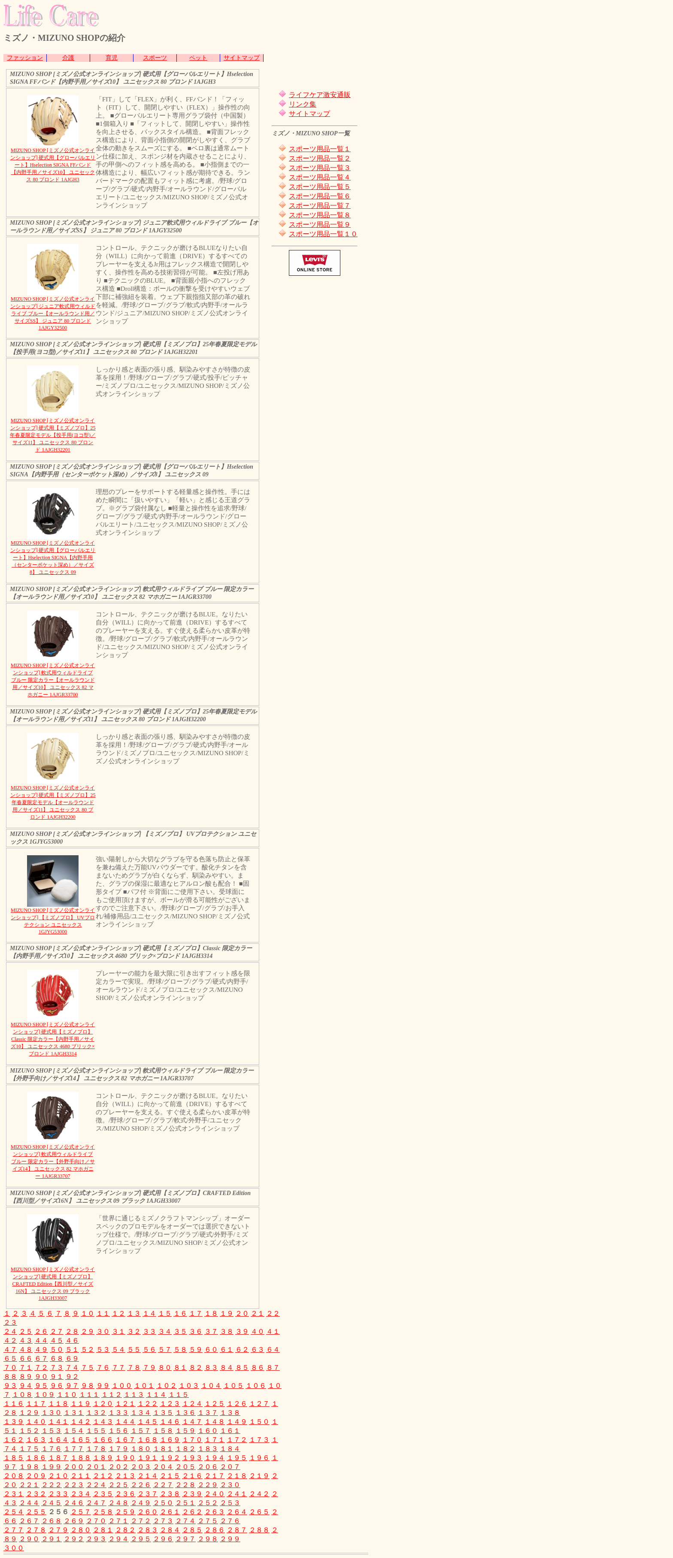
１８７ (58, 1457)
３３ (149, 1331)
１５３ (51, 1430)
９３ (10, 1385)
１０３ (189, 1385)
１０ (87, 1313)
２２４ (96, 1484)
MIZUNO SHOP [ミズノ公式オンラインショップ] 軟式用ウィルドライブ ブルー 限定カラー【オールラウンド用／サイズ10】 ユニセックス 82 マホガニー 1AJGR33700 (53, 680)
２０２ (118, 1466)
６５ (10, 1358)
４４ (41, 1340)
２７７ (13, 1530)
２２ (273, 1313)
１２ (118, 1313)
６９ (72, 1358)
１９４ (214, 1457)
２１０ (58, 1475)
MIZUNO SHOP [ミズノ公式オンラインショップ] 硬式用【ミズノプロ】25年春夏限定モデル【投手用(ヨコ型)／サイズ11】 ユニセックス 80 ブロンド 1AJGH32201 (53, 435)
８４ (226, 1367)
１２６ (237, 1403)
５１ (72, 1349)
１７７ (74, 1448)
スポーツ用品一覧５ (320, 186)
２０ (242, 1313)
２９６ (163, 1539)
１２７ (259, 1403)
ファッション (25, 58)
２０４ (163, 1466)
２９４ (118, 1539)
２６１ (170, 1511)
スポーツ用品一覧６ (320, 196)
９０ (41, 1376)
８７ (273, 1367)
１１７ (36, 1403)
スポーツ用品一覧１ (320, 148)
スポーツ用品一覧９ (320, 224)
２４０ (214, 1493)
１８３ (207, 1448)
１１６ (13, 1403)
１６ (180, 1313)
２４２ (259, 1493)
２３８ (170, 1493)
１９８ (29, 1466)
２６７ (29, 1520)
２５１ (185, 1502)
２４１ (237, 1493)
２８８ (259, 1530)
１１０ (67, 1394)
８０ (165, 1367)
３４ (165, 1331)
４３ (26, 1340)
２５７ (80, 1511)
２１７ (214, 1475)
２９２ (74, 1539)
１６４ (58, 1439)
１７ (196, 1313)
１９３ (192, 1457)
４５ (57, 1340)
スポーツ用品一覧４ (320, 177)
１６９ (170, 1439)
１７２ (237, 1439)
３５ (180, 1331)
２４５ (51, 1502)
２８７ (237, 1530)
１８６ (36, 1457)
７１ (26, 1367)
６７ (41, 1358)
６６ (26, 1358)
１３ (134, 1313)
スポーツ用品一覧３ (320, 167)
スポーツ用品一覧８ (320, 215)
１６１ (230, 1430)
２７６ (230, 1520)
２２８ (185, 1484)
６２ (242, 1349)
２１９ (259, 1475)
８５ (242, 1367)
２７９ (58, 1530)
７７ (118, 1367)
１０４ (211, 1385)
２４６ (74, 1502)
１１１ (89, 1394)
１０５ (233, 1385)
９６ (57, 1385)
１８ (211, 1313)
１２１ (125, 1403)
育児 (112, 58)
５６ (149, 1349)
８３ (211, 1367)
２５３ (230, 1502)
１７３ (259, 1439)
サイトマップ (242, 58)
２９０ (29, 1539)
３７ (211, 1331)
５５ (134, 1349)
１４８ (214, 1421)
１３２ (96, 1412)
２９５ (140, 1539)
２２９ (207, 1484)
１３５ (163, 1412)
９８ (87, 1385)
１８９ (103, 1457)
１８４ (230, 1448)
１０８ (22, 1394)
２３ (10, 1322)
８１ (180, 1367)
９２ (72, 1376)
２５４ (13, 1511)
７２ (41, 1367)
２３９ (192, 1493)
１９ (226, 1313)
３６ (196, 1331)
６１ (226, 1349)
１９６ (259, 1457)
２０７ (230, 1466)
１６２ (13, 1439)
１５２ (29, 1430)
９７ (72, 1385)
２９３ (96, 1539)
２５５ (36, 1511)
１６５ (80, 1439)
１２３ (170, 1403)
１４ (149, 1313)
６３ (257, 1349)
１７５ (29, 1448)
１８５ (13, 1457)
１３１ (74, 1412)
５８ (180, 1349)
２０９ (36, 1475)
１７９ (118, 1448)
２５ (26, 1331)
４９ (41, 1349)
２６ (41, 1331)
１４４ (125, 1421)
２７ (57, 1331)
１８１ (163, 1448)
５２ (87, 1349)
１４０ (36, 1421)
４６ (72, 1340)
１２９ (29, 1412)
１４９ (237, 1421)
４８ (26, 1349)
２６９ (74, 1520)
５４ (118, 1349)
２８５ (192, 1530)
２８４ (170, 1530)
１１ (103, 1313)
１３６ (185, 1412)
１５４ (74, 1430)
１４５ (147, 1421)
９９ (103, 1385)
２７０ (96, 1520)
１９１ (147, 1457)
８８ (10, 1376)
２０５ (185, 1466)
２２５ (118, 1484)
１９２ (170, 1457)
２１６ (192, 1475)
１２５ (214, 1403)
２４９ (140, 1502)
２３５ (103, 1493)
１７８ (96, 1448)
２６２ (192, 1511)
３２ (134, 1331)
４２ (10, 1340)
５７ (165, 1349)
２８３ (147, 1530)
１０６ (256, 1385)
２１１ (80, 1475)
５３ (103, 1349)
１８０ (140, 1448)
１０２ (166, 1385)
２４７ (96, 1502)
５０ (57, 1349)
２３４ (80, 1493)
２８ (72, 1331)
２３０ (230, 1484)
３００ (13, 1548)
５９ (196, 1349)
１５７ (140, 1430)
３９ (242, 1331)
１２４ (192, 1403)
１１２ (111, 1394)
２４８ (118, 1502)
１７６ (51, 1448)
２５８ (103, 1511)
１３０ (51, 1412)
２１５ (170, 1475)
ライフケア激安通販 (320, 94)
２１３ (125, 1475)
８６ (257, 1367)
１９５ (237, 1457)
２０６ (207, 1466)
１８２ (185, 1448)
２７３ (163, 1520)
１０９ (44, 1394)
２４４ (29, 1502)
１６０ (207, 1430)
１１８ (58, 1403)
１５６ (118, 1430)
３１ (118, 1331)
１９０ (125, 1457)
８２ (196, 1367)
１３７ (207, 1412)
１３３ (118, 1412)
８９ (26, 1376)
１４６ (170, 1421)
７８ (134, 1367)
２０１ (96, 1466)
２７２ (140, 1520)
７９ (149, 1367)
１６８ (147, 1439)
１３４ (140, 1412)
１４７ (192, 1421)
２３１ (13, 1493)
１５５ (96, 1430)
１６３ (36, 1439)
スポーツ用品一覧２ (320, 158)
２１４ (147, 1475)
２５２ (207, 1502)
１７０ (192, 1439)
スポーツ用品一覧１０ (323, 234)
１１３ (134, 1394)
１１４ (156, 1394)
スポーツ (155, 58)
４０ (257, 1331)
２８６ (214, 1530)
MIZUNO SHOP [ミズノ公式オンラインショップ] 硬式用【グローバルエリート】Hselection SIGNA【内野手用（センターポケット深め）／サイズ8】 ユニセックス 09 (53, 557)
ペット (198, 58)
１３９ (13, 1421)
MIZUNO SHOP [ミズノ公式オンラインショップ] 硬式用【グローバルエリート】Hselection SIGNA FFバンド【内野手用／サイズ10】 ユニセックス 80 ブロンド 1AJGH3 (53, 165)
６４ (273, 1349)
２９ (87, 1331)
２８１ (103, 1530)
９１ (57, 1376)
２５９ (125, 1511)
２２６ (140, 1484)
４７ (10, 1349)
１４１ (58, 1421)
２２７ (163, 1484)
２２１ (29, 1484)
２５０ (163, 1502)
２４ (10, 1331)
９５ (41, 1385)
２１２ (103, 1475)
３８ (226, 1331)
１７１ (214, 1439)
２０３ (140, 1466)
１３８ (230, 1412)
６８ (57, 1358)
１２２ (147, 1403)
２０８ (13, 1475)
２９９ (230, 1539)
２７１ (118, 1520)
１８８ (80, 1457)
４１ (273, 1331)
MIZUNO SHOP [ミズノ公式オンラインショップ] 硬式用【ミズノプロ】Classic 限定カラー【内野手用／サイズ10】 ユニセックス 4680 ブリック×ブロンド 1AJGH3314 (53, 1039)
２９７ (185, 1539)
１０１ (144, 1385)
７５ (87, 1367)
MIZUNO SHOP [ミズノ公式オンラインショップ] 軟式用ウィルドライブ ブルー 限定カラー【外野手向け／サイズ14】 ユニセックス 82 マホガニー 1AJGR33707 (53, 1161)
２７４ (185, 1520)
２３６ (125, 1493)
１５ (165, 1313)
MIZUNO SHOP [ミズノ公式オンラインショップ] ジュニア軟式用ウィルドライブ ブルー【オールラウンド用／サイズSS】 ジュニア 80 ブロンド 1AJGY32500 (53, 313)
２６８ (51, 1520)
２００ (74, 1466)
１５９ (185, 1430)
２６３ (214, 1511)
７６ (103, 1367)
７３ (57, 1367)
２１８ (237, 1475)
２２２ (51, 1484)
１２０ (103, 1403)
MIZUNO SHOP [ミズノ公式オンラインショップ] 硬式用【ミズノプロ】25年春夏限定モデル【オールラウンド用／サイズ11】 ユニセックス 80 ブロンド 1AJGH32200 (53, 802)
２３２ (36, 1493)
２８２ (125, 1530)
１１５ (178, 1394)
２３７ (147, 1493)
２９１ (51, 1539)
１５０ (259, 1421)
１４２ (80, 1421)
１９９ (51, 1466)
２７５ (207, 1520)
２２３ (74, 1484)
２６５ (259, 1511)
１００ (122, 1385)
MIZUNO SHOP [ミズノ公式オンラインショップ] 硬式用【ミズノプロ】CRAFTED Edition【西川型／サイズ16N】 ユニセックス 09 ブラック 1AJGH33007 (53, 1283)
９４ (26, 1385)
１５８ (163, 1430)
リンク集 (302, 104)
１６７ (125, 1439)
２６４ (237, 1511)
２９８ (207, 1539)
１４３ (103, 1421)
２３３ (58, 1493)
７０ (10, 1367)
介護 (68, 58)
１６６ (103, 1439)
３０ (103, 1331)
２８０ (80, 1530)
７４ (72, 1367)
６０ (211, 1349)
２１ (257, 1313)
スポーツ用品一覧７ (320, 205)
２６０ (147, 1511)
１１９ (80, 1403)
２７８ (36, 1530)
